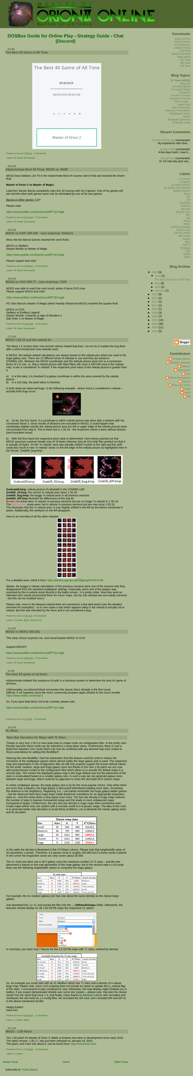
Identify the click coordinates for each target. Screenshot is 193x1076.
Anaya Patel (167, 149)
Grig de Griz (36, 620)
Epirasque (184, 370)
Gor (188, 373)
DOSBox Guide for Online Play (40, 35)
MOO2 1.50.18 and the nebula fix (28, 339)
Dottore (186, 366)
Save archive (182, 38)
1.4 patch (184, 178)
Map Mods (184, 56)
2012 (155, 301)
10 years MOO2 (180, 184)
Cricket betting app (163, 140)
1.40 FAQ (184, 50)
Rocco (186, 381)
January (160, 290)
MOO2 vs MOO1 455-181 (23, 631)
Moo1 (187, 223)
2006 (155, 323)
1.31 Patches (182, 44)
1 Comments (40, 153)
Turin (187, 388)
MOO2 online (182, 232)
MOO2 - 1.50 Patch (19, 1031)
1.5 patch (18, 620)
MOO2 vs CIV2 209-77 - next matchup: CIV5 (36, 282)
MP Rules (184, 235)
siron (187, 392)
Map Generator (181, 107)
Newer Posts (10, 1061)
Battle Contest (181, 190)
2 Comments (41, 1015)
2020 (155, 272)
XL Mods (12, 730)
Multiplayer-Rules (179, 113)
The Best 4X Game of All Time (27, 52)
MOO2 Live (183, 229)
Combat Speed (181, 86)
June (158, 275)
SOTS (186, 244)
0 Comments (41, 217)
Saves (186, 238)
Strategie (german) (179, 119)
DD (188, 199)
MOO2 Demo (182, 41)
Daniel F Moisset (180, 362)
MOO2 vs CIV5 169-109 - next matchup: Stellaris (39, 233)
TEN (187, 250)
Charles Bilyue (181, 358)
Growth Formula (180, 95)
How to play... (182, 101)
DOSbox (185, 202)
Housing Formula (180, 98)
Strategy (185, 247)
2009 (155, 312)
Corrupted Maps (180, 89)
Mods (26, 1020)
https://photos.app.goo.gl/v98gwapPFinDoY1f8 (75, 580)
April (158, 286)
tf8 (188, 396)
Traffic (186, 254)
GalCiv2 (185, 205)
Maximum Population (177, 110)
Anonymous (167, 158)
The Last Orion (181, 385)
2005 (155, 327)
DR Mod (185, 65)
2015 (155, 294)
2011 (155, 305)
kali (188, 217)
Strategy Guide (93, 35)
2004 (155, 331)
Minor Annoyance (179, 377)
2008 (155, 316)
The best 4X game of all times (26, 674)
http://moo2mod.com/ (83, 1043)
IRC (188, 214)
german (185, 208)
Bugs (26, 620)
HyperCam (183, 104)
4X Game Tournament (24, 158)
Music (186, 116)
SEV (187, 241)
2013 (155, 298)
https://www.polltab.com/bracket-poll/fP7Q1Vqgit (35, 211)
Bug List (185, 83)
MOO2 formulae (180, 226)
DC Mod (185, 59)
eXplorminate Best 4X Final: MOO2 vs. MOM (37, 169)
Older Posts (121, 1061)
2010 (155, 308)
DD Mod (185, 62)
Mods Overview (181, 53)
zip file (33, 904)
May (158, 283)
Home (66, 1061)
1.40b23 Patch (181, 47)
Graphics (184, 92)
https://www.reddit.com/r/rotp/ (23, 695)
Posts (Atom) (30, 1069)
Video (186, 257)
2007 (155, 320)
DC (188, 196)
